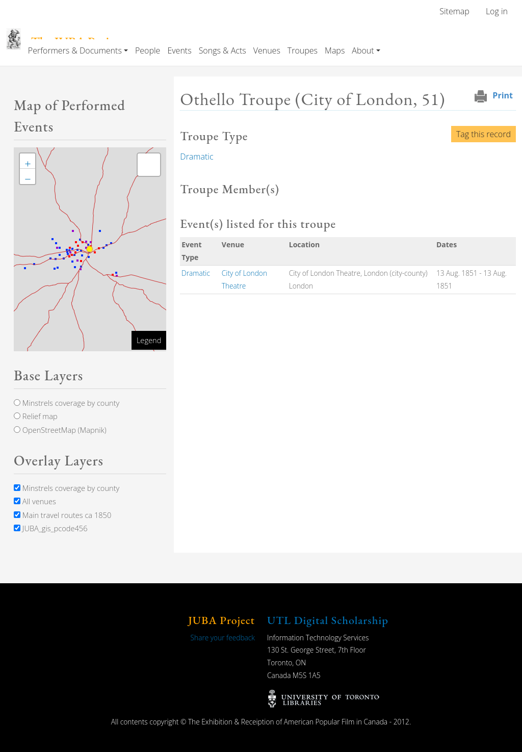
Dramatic (196, 156)
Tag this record (483, 134)
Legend (149, 340)
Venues (266, 50)
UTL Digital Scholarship (327, 620)
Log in (497, 11)
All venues (35, 501)
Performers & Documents (75, 50)
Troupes (303, 50)
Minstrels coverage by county (66, 403)
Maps (335, 50)
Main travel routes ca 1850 (62, 515)
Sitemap (454, 11)
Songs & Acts (222, 50)
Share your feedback (223, 637)
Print (502, 95)
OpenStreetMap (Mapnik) (60, 430)
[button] (27, 161)
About (363, 50)
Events (179, 50)
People (147, 50)
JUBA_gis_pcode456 (50, 528)
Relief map (36, 416)
